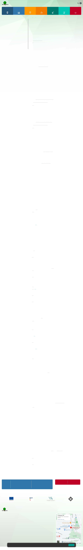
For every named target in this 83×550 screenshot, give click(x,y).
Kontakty (75, 3)
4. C (18, 28)
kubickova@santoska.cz (37, 40)
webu (53, 267)
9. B (18, 35)
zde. (36, 209)
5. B (23, 26)
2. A (9, 23)
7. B (9, 35)
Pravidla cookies (62, 545)
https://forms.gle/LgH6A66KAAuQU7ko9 (44, 99)
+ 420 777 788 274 (37, 516)
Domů (31, 17)
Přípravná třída (7, 20)
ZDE (52, 450)
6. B (4, 35)
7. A (9, 33)
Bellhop (43, 3)
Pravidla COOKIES (45, 548)
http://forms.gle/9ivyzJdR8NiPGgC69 (44, 121)
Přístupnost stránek (36, 548)
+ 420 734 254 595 (44, 520)
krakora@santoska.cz (43, 66)
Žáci (34, 17)
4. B (18, 26)
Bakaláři (39, 3)
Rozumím (71, 545)
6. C (4, 37)
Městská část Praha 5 (6, 539)
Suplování (60, 3)
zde (33, 42)
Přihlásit (29, 548)
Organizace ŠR (54, 3)
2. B (9, 26)
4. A (18, 23)
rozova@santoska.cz (8, 535)
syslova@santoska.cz (48, 151)
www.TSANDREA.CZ (59, 402)
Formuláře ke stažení (73, 482)
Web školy (79, 548)
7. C (9, 37)
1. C (4, 28)
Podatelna (65, 3)
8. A (14, 33)
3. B (14, 26)
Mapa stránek (24, 548)
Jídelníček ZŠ (48, 3)
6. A (4, 33)
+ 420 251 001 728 (38, 515)
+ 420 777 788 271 (14, 528)
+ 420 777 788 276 (14, 534)
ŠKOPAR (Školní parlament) (10, 48)
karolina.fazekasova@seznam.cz (40, 101)
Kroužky (5, 41)
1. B (4, 26)
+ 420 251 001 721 (38, 513)
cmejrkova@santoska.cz (9, 529)
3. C (14, 28)
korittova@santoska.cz (46, 162)
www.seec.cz (60, 450)
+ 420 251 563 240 (7, 534)
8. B (14, 35)
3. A (14, 23)
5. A (23, 23)
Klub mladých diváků (8, 45)
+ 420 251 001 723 (7, 528)
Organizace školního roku (61, 482)
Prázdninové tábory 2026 (10, 43)
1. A (4, 23)
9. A (18, 33)
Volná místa (70, 3)
